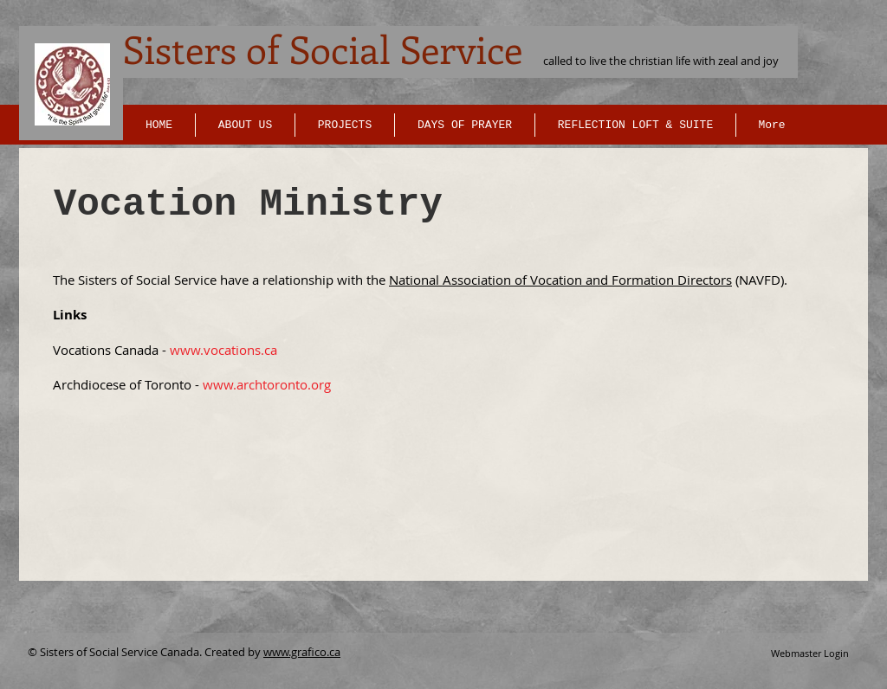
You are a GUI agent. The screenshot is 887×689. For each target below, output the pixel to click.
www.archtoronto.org (267, 384)
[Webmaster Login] (809, 653)
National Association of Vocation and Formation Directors (560, 279)
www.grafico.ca (301, 652)
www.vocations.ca (223, 349)
